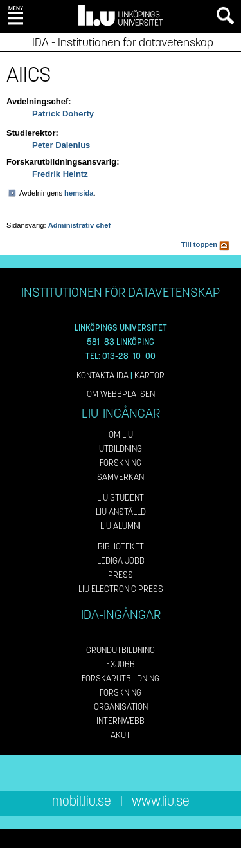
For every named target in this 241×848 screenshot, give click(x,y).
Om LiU (121, 434)
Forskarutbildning (120, 678)
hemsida (78, 193)
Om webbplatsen (121, 394)
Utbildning (120, 448)
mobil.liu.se (81, 801)
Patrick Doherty (63, 113)
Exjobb (120, 664)
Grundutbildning (120, 650)
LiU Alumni (120, 526)
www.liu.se (161, 801)
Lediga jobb (121, 560)
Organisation (121, 706)
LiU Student (120, 497)
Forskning (120, 462)
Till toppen (205, 244)
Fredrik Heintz (60, 174)
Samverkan (120, 477)
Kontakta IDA (102, 375)
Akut (120, 735)
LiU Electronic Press (120, 589)
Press (120, 574)
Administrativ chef (79, 225)
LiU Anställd (121, 511)
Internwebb (120, 720)
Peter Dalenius (61, 145)
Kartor (149, 375)
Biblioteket (121, 546)
